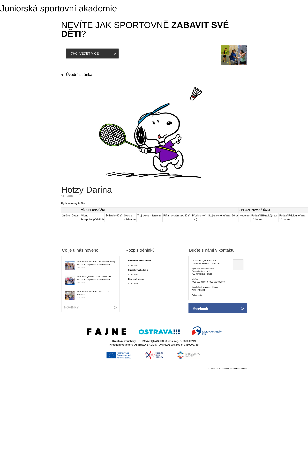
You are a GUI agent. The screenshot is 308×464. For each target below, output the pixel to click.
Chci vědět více (85, 53)
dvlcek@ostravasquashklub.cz (205, 287)
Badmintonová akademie (139, 261)
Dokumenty (197, 295)
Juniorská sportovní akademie (58, 8)
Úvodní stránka (79, 74)
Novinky (71, 307)
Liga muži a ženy (136, 279)
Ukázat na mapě (238, 264)
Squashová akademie (138, 270)
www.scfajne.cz (198, 290)
